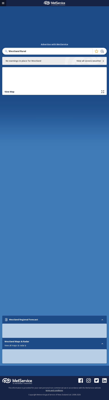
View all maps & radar (16, 278)
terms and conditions (54, 390)
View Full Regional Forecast (54, 118)
